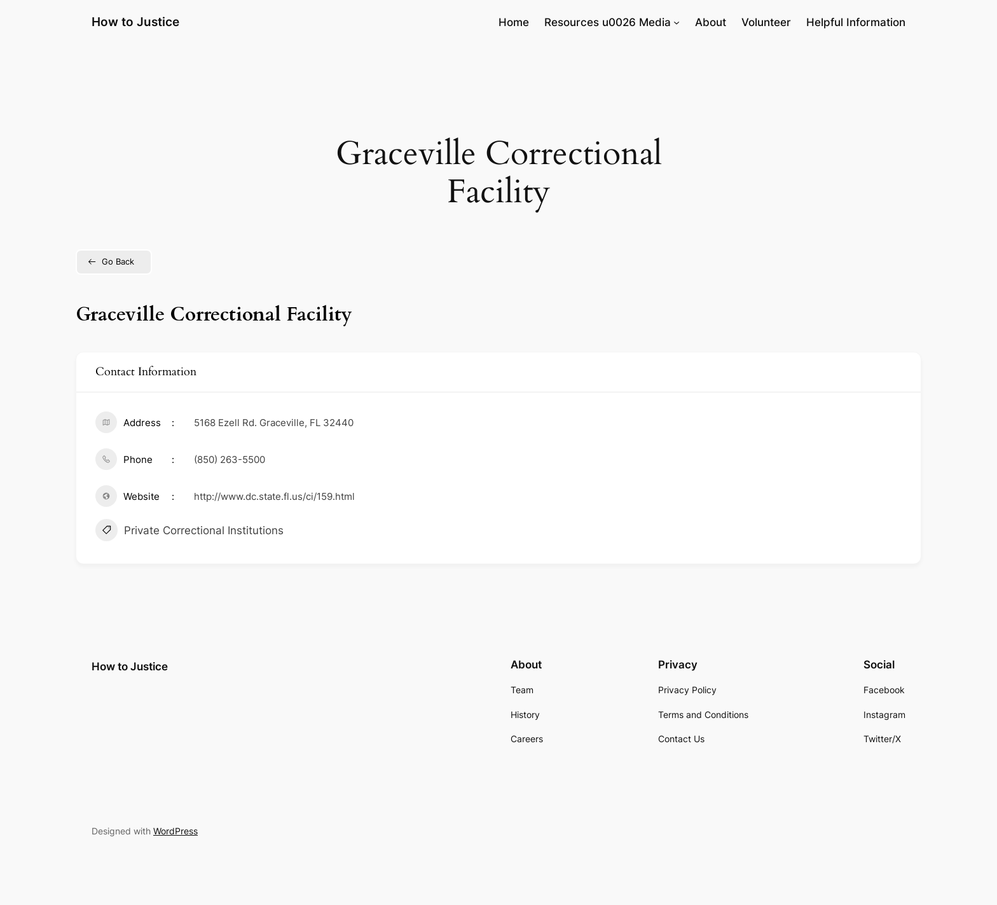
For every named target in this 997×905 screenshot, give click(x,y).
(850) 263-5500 (229, 459)
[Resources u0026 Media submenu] (676, 22)
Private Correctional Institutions (189, 531)
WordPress (175, 831)
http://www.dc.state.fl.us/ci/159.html (274, 496)
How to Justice (135, 21)
